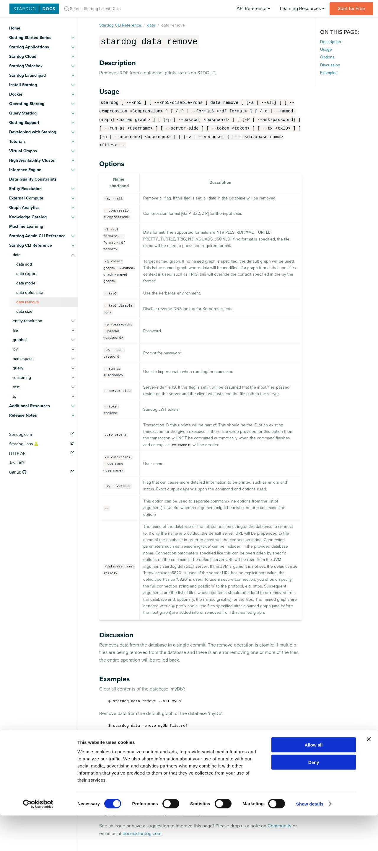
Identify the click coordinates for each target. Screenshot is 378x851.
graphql (20, 339)
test (16, 387)
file (15, 330)
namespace (23, 358)
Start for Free (351, 9)
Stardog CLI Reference (120, 25)
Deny (313, 797)
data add (24, 264)
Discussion (330, 65)
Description (330, 41)
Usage (326, 49)
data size (24, 311)
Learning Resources (302, 9)
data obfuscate (29, 292)
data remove (27, 302)
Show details (310, 839)
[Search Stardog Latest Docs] (138, 8)
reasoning (22, 377)
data (16, 254)
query (18, 368)
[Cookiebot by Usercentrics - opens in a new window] (38, 839)
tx (14, 396)
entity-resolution (27, 320)
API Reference (254, 9)
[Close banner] (369, 775)
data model (26, 283)
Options (327, 57)
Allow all (314, 780)
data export (26, 273)
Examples (329, 72)
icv (15, 349)
